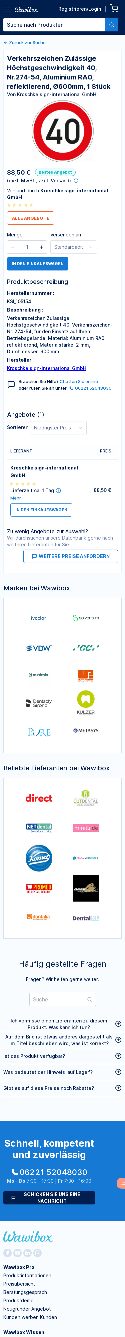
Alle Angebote (30, 218)
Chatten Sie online (79, 381)
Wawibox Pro (18, 1267)
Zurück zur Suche (24, 42)
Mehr (15, 498)
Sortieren (17, 427)
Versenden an (65, 234)
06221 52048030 (90, 388)
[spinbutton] (27, 247)
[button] (12, 247)
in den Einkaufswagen (38, 263)
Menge (15, 234)
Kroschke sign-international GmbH (46, 368)
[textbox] (54, 24)
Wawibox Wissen (23, 1332)
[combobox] (60, 24)
